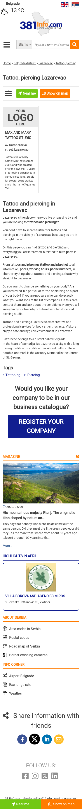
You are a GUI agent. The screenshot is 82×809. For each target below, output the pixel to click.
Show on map (61, 804)
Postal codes (19, 638)
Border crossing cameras (28, 655)
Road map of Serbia (24, 646)
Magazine (11, 457)
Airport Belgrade (21, 676)
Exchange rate (20, 685)
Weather (15, 693)
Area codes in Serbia (25, 629)
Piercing (32, 375)
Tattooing (11, 375)
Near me (20, 804)
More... (7, 545)
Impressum (69, 798)
